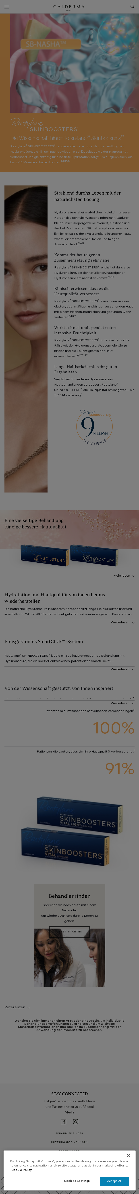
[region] (70, 1170)
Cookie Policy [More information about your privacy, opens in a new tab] (21, 1170)
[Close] (128, 1155)
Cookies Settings (77, 1181)
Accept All (114, 1181)
